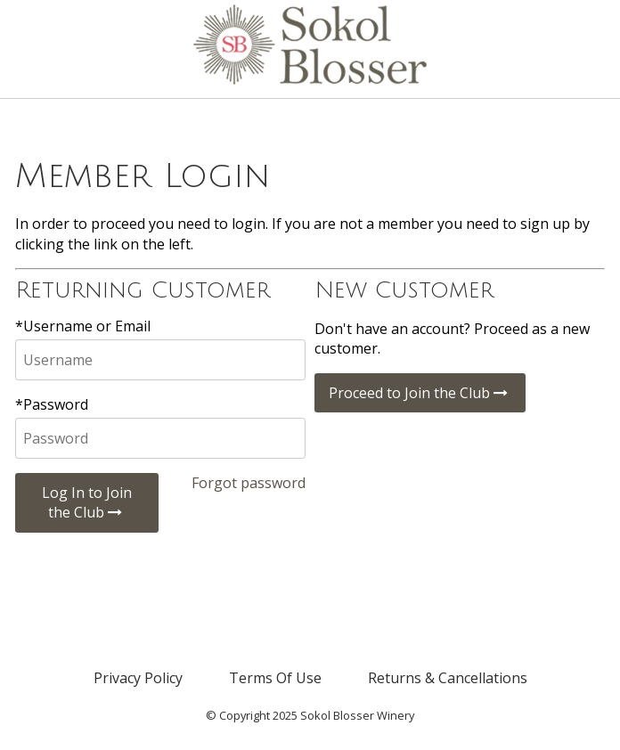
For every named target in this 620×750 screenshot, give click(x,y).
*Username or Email (83, 326)
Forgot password (249, 483)
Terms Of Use (275, 678)
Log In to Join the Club (87, 502)
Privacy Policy (138, 678)
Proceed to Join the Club (420, 393)
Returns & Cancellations (447, 678)
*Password (51, 404)
